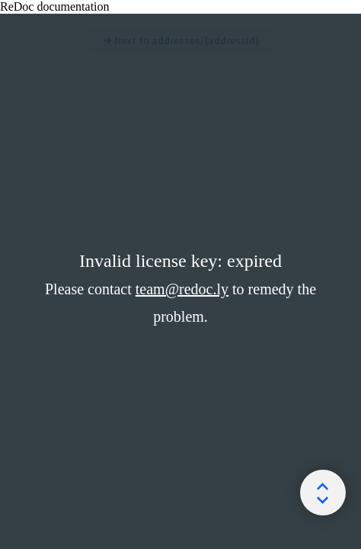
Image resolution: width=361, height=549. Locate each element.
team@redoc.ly (182, 289)
